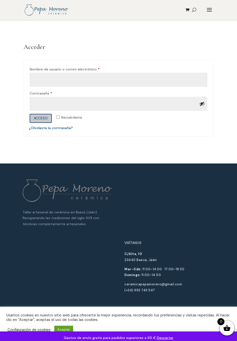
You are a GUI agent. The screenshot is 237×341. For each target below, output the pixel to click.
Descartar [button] (165, 337)
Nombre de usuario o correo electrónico (74, 68)
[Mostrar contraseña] (202, 104)
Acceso (41, 118)
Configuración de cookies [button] (29, 329)
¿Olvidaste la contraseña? (51, 128)
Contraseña (50, 93)
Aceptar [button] (63, 329)
